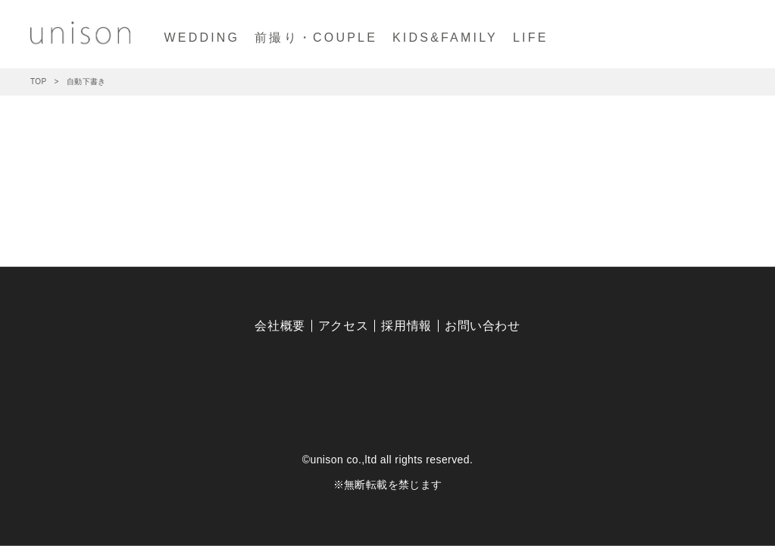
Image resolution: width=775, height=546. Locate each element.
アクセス (343, 325)
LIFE (530, 37)
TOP (38, 81)
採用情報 (406, 325)
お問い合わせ (482, 325)
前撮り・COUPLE (316, 37)
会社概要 (280, 325)
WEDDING (201, 37)
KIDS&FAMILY (445, 37)
